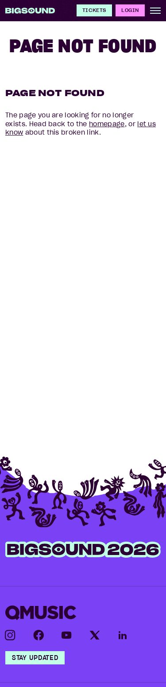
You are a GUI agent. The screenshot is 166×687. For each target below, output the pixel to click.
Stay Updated (35, 658)
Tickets (94, 10)
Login (130, 10)
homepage (107, 124)
